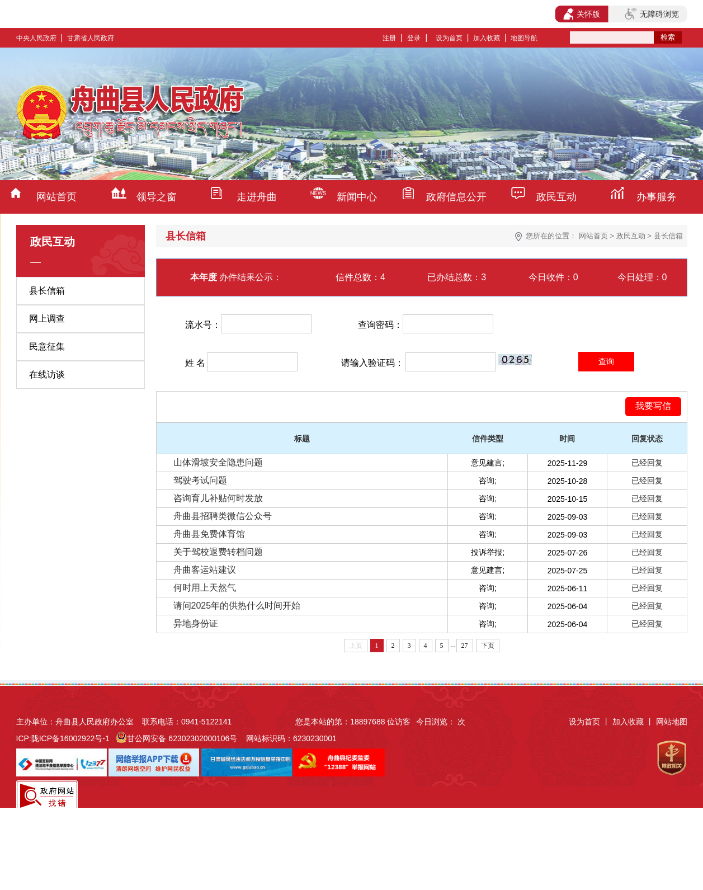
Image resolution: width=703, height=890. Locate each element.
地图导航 (524, 38)
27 (464, 645)
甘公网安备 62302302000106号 (182, 738)
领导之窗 (156, 197)
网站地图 (671, 721)
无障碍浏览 (651, 14)
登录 (414, 38)
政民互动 (556, 197)
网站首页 (56, 197)
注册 (389, 38)
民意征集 (47, 346)
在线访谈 (47, 374)
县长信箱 (47, 290)
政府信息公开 (456, 197)
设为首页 (449, 38)
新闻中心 (357, 197)
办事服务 (656, 197)
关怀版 (582, 14)
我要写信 (653, 406)
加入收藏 (486, 38)
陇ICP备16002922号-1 (70, 738)
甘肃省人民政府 (90, 38)
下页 (487, 645)
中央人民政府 (36, 38)
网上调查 (47, 318)
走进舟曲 (257, 197)
